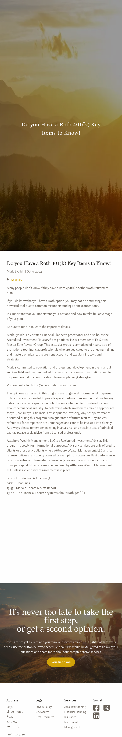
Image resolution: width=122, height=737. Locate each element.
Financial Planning (75, 712)
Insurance (70, 717)
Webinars (16, 279)
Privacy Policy (43, 707)
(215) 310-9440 (15, 734)
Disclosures (42, 712)
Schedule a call (61, 662)
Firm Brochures (44, 717)
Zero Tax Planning (75, 707)
